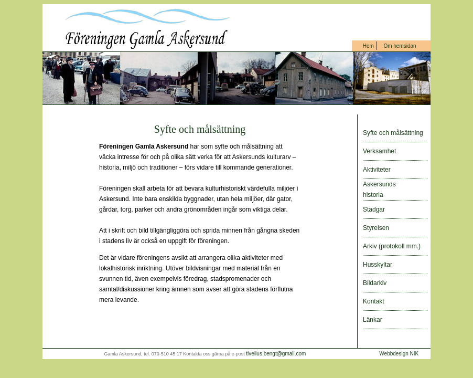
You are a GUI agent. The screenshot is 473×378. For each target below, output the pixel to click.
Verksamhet (379, 151)
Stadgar (374, 209)
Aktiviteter (377, 169)
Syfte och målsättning (393, 132)
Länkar (372, 319)
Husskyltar (377, 264)
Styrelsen (376, 228)
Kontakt (373, 301)
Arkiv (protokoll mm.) (392, 246)
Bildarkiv (374, 283)
